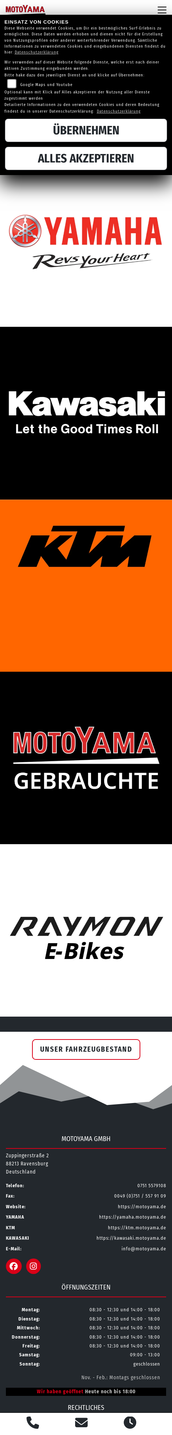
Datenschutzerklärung (37, 52)
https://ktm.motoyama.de (137, 1227)
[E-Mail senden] (81, 1424)
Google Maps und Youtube (46, 84)
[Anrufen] (33, 1424)
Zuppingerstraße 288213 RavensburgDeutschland (27, 1164)
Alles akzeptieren (86, 158)
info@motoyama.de (144, 1248)
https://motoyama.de (142, 1206)
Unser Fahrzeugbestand (86, 1049)
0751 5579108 (151, 1185)
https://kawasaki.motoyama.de (131, 1238)
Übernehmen (86, 130)
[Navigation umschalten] (162, 10)
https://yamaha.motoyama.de (132, 1217)
